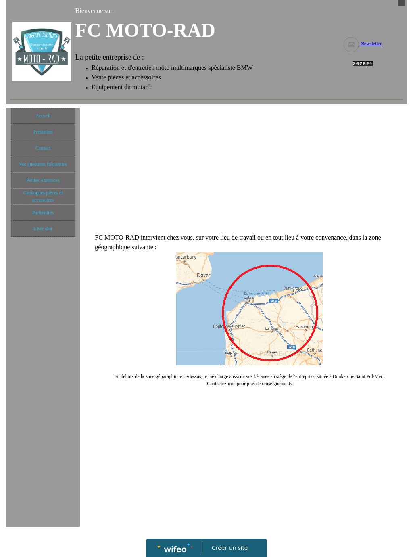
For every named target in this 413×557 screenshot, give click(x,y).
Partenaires (43, 212)
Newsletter (362, 43)
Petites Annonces (42, 180)
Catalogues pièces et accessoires (43, 196)
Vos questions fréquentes (43, 164)
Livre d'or (42, 229)
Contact (42, 148)
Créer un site (230, 547)
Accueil (42, 116)
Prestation (43, 132)
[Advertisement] (43, 402)
